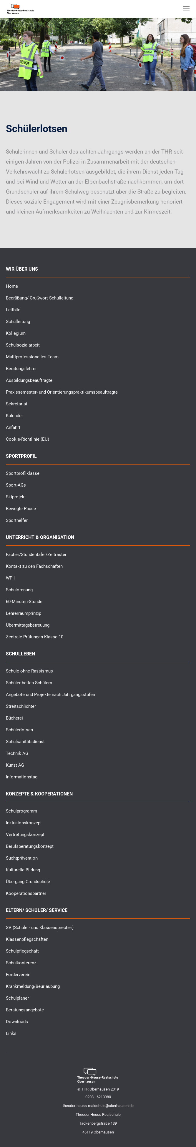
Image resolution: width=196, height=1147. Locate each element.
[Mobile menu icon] (186, 9)
